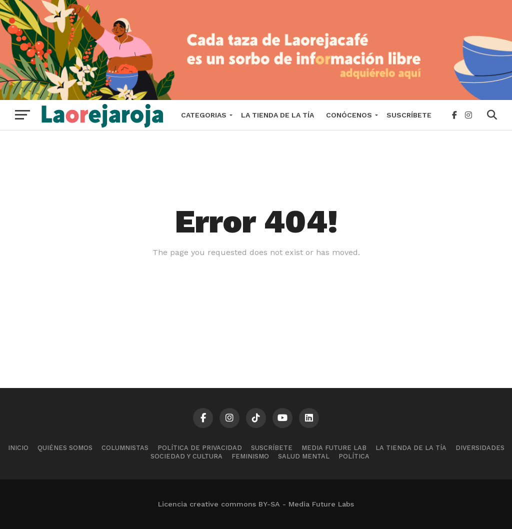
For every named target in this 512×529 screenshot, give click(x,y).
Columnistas (125, 448)
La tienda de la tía (277, 115)
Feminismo (250, 456)
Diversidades (480, 448)
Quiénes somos (65, 448)
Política (354, 456)
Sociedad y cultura (186, 456)
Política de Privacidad (200, 448)
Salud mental (304, 456)
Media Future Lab (334, 448)
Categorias (203, 115)
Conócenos (349, 115)
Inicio (18, 448)
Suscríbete (409, 115)
